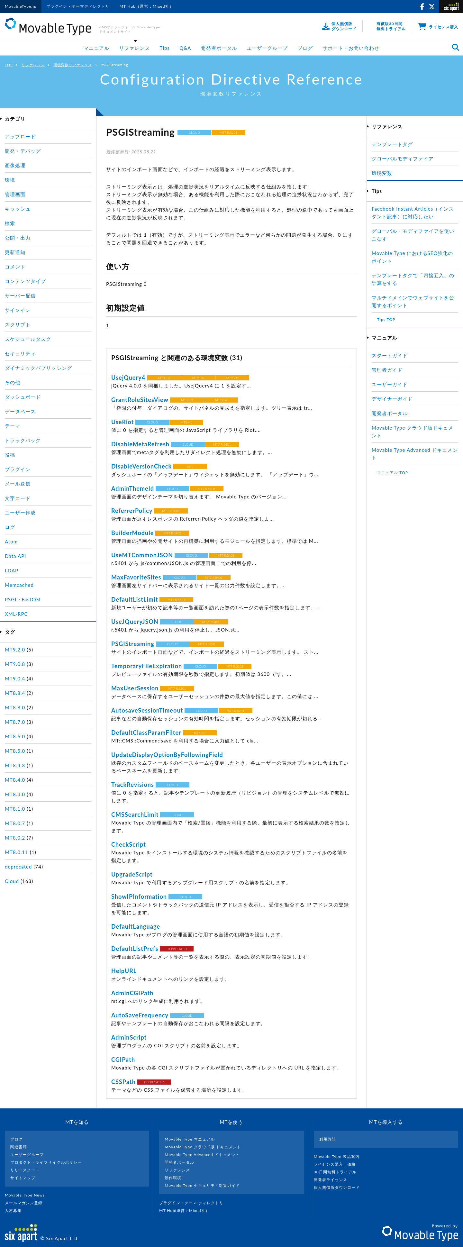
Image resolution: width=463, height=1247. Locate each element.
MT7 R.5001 (171, 511)
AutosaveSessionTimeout (147, 710)
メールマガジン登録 (26, 1202)
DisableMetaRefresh (140, 444)
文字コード (18, 498)
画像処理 (15, 165)
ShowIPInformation (139, 896)
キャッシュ (18, 209)
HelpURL (124, 970)
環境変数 (382, 173)
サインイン (18, 310)
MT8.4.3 (15, 765)
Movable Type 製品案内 (339, 1156)
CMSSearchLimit (135, 814)
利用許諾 (327, 1139)
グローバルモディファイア (403, 158)
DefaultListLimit (134, 599)
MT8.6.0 (15, 736)
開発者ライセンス (333, 1179)
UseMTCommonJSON (142, 555)
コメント (15, 266)
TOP (9, 65)
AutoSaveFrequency (139, 1015)
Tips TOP (386, 319)
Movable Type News (27, 1195)
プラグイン (18, 469)
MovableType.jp (21, 6)
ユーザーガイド (390, 384)
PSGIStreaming (132, 643)
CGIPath (123, 1059)
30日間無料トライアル (338, 1172)
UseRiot (122, 421)
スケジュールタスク (28, 339)
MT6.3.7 (200, 733)
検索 (10, 223)
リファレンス (134, 48)
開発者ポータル (219, 48)
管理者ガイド (387, 370)
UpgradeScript (131, 874)
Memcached (19, 585)
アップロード (20, 136)
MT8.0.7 (15, 823)
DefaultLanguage (135, 926)
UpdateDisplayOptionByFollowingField (167, 754)
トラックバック (23, 440)
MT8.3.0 (15, 794)
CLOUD (194, 132)
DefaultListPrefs (135, 948)
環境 (10, 180)
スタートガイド (390, 355)
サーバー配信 (20, 295)
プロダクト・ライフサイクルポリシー (46, 1162)
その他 (12, 382)
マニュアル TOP (392, 472)
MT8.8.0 (187, 400)
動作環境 (173, 1177)
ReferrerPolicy (132, 510)
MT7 (190, 467)
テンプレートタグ (392, 144)
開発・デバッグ (23, 151)
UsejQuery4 (129, 377)
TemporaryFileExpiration (146, 665)
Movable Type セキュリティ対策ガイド (202, 1185)
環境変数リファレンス (72, 65)
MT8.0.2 (15, 838)
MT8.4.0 (186, 422)
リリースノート (25, 1170)
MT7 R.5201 (228, 132)
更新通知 (15, 252)
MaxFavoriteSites (136, 577)
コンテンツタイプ (25, 281)
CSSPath (123, 1081)
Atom (11, 541)
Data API (15, 556)
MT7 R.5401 (222, 444)
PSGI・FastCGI (23, 599)
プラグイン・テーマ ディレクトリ (194, 1202)
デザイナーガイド (392, 399)
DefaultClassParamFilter (146, 732)
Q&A (185, 48)
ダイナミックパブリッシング (38, 368)
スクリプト (18, 324)
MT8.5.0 (15, 751)
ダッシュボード (23, 397)
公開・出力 (18, 238)
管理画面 (15, 194)
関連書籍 (18, 1146)
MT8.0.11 (16, 852)
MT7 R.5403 (172, 533)
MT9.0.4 (221, 400)
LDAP (11, 570)
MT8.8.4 (164, 378)
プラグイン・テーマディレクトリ (78, 6)
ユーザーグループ (267, 48)
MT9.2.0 (232, 378)
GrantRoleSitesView (139, 399)
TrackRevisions (132, 784)
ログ (10, 527)
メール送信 (18, 484)
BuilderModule (132, 532)
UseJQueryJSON (135, 621)
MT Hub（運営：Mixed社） (147, 6)
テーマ (12, 426)
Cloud (12, 881)
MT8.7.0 (15, 722)
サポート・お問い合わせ (350, 48)
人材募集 (16, 1210)
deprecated (18, 866)
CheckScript (128, 844)
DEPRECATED (177, 949)
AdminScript (129, 1037)
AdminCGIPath (132, 993)
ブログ (305, 48)
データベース (20, 411)
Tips (165, 48)
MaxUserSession (135, 688)
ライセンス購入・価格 (337, 1164)
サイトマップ (22, 1177)
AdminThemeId (132, 488)
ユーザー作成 (20, 512)
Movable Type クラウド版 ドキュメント (203, 1146)
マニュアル (96, 48)
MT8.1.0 (15, 809)
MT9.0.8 (198, 378)
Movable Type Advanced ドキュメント (202, 1154)
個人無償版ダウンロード (339, 1187)
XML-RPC (16, 614)
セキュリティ (20, 353)
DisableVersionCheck (141, 466)
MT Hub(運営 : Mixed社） (187, 1210)
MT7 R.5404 (206, 489)
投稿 (10, 455)
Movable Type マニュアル (190, 1139)
